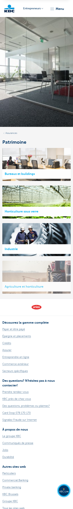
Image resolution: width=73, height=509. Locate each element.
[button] (57, 8)
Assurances (11, 133)
